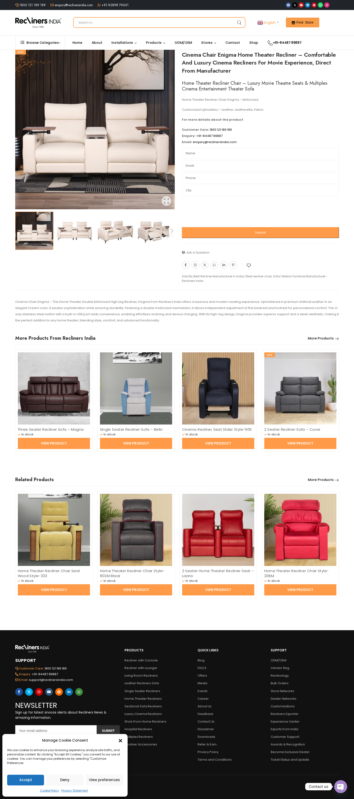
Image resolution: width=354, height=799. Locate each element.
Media (202, 683)
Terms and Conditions (215, 759)
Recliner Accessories (141, 744)
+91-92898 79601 (114, 5)
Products (154, 42)
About (97, 42)
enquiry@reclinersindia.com (73, 5)
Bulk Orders (280, 683)
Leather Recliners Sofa (142, 683)
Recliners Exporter (285, 714)
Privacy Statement (74, 791)
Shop (253, 42)
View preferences (104, 779)
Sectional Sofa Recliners (143, 706)
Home (77, 42)
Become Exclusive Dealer (290, 752)
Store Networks (282, 691)
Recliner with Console (141, 660)
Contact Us (206, 721)
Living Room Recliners (141, 675)
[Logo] (38, 22)
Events (203, 691)
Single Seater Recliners (142, 691)
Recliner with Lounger (141, 668)
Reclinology (280, 675)
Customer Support (285, 736)
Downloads (206, 736)
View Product (54, 443)
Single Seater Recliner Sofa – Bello (131, 429)
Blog (201, 660)
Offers (202, 675)
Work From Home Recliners (145, 721)
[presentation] (218, 213)
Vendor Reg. (280, 668)
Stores (207, 42)
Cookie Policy (49, 791)
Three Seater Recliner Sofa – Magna (51, 429)
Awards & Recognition (288, 744)
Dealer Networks (283, 698)
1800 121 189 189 (32, 5)
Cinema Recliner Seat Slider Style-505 (217, 429)
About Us (204, 706)
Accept (25, 779)
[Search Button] (239, 22)
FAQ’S (202, 668)
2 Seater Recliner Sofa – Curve (292, 429)
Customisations (283, 706)
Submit (260, 232)
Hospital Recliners (138, 729)
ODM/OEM (183, 42)
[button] (120, 740)
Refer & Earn (207, 744)
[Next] (172, 230)
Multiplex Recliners (139, 736)
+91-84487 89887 (282, 42)
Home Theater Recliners (143, 698)
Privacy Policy (208, 752)
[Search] (159, 22)
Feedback (205, 714)
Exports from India (284, 729)
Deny (65, 779)
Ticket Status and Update (290, 759)
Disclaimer (206, 729)
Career (203, 698)
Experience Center (285, 721)
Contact (232, 42)
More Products (321, 338)
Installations (122, 42)
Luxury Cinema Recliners (143, 714)
